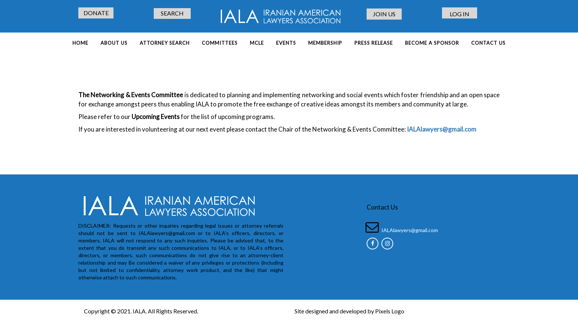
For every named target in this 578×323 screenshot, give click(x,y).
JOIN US (384, 13)
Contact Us (488, 43)
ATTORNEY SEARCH (165, 43)
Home (80, 43)
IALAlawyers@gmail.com (409, 230)
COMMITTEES (220, 43)
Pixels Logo (389, 310)
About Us (114, 43)
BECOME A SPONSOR (432, 43)
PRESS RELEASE (373, 43)
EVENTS (286, 43)
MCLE (257, 43)
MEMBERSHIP (325, 43)
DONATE (96, 12)
